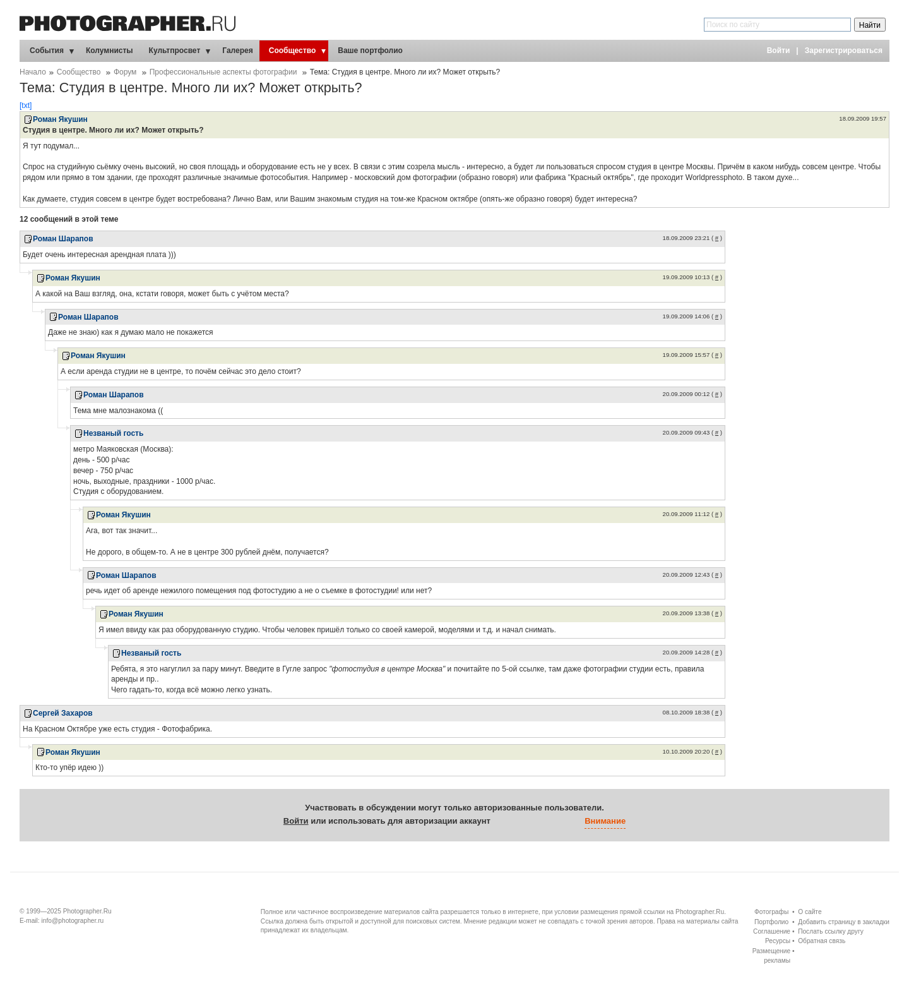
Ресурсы (777, 940)
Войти (778, 50)
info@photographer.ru (73, 920)
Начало (33, 72)
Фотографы (771, 911)
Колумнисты (109, 50)
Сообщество (292, 50)
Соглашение (771, 931)
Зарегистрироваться (843, 50)
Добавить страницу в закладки (843, 921)
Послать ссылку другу (831, 931)
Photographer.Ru (87, 911)
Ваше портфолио (370, 50)
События (47, 50)
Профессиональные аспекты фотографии (223, 72)
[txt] (26, 105)
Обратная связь (821, 940)
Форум (125, 72)
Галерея (237, 50)
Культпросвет (175, 50)
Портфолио (771, 921)
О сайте (809, 911)
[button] (503, 822)
